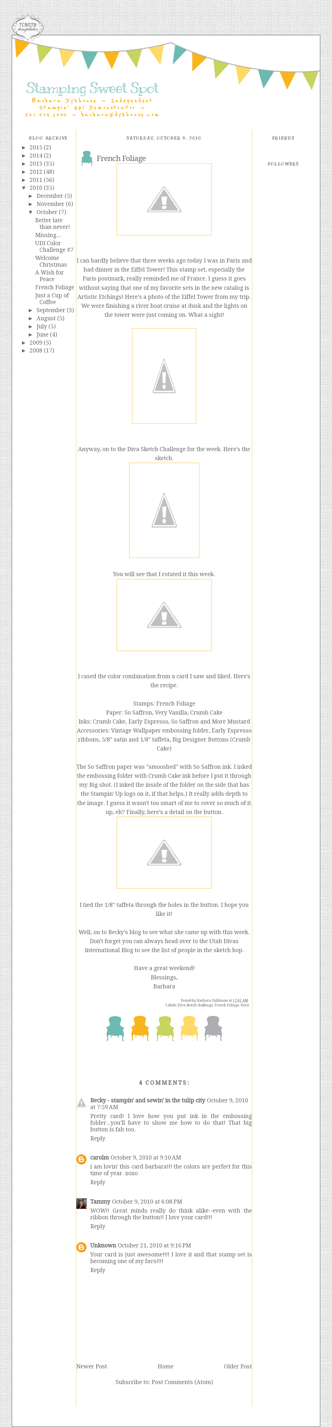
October (48, 212)
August (47, 318)
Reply (97, 1138)
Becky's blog (124, 932)
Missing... (48, 235)
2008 (37, 350)
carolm (99, 1157)
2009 (37, 342)
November (51, 204)
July (42, 326)
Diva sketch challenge (195, 1005)
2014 (37, 155)
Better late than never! (52, 223)
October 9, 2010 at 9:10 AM (146, 1157)
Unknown (103, 1245)
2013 (37, 163)
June (43, 334)
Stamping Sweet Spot (92, 88)
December (51, 196)
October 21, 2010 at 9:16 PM (154, 1245)
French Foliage (54, 287)
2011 (37, 180)
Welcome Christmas (51, 261)
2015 (37, 147)
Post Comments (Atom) (182, 1382)
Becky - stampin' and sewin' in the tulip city (147, 1100)
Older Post (238, 1366)
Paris (245, 1005)
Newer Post (91, 1366)
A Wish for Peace (49, 276)
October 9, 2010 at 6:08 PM (147, 1201)
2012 (37, 172)
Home (166, 1366)
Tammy (100, 1201)
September (52, 310)
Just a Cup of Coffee (52, 298)
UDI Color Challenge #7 (54, 246)
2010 (37, 188)
